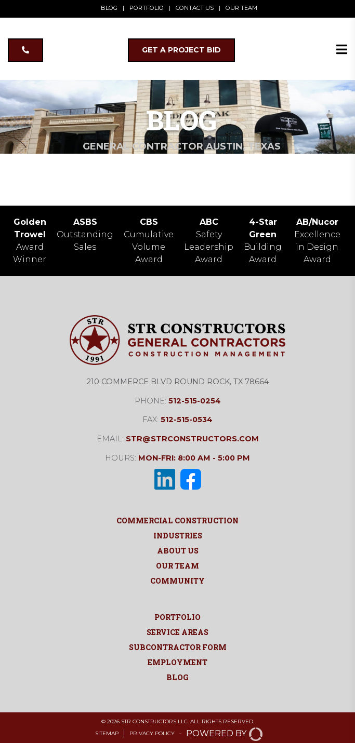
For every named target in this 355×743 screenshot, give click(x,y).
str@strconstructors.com (192, 438)
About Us (178, 551)
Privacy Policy (151, 733)
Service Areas (177, 632)
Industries (177, 536)
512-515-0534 (187, 419)
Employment (177, 662)
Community (177, 581)
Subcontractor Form (178, 647)
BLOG (109, 7)
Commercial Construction (177, 520)
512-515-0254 (194, 401)
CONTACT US (195, 7)
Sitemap (107, 733)
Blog (177, 677)
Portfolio (177, 617)
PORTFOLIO (146, 7)
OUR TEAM (241, 7)
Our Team (177, 566)
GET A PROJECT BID (181, 50)
